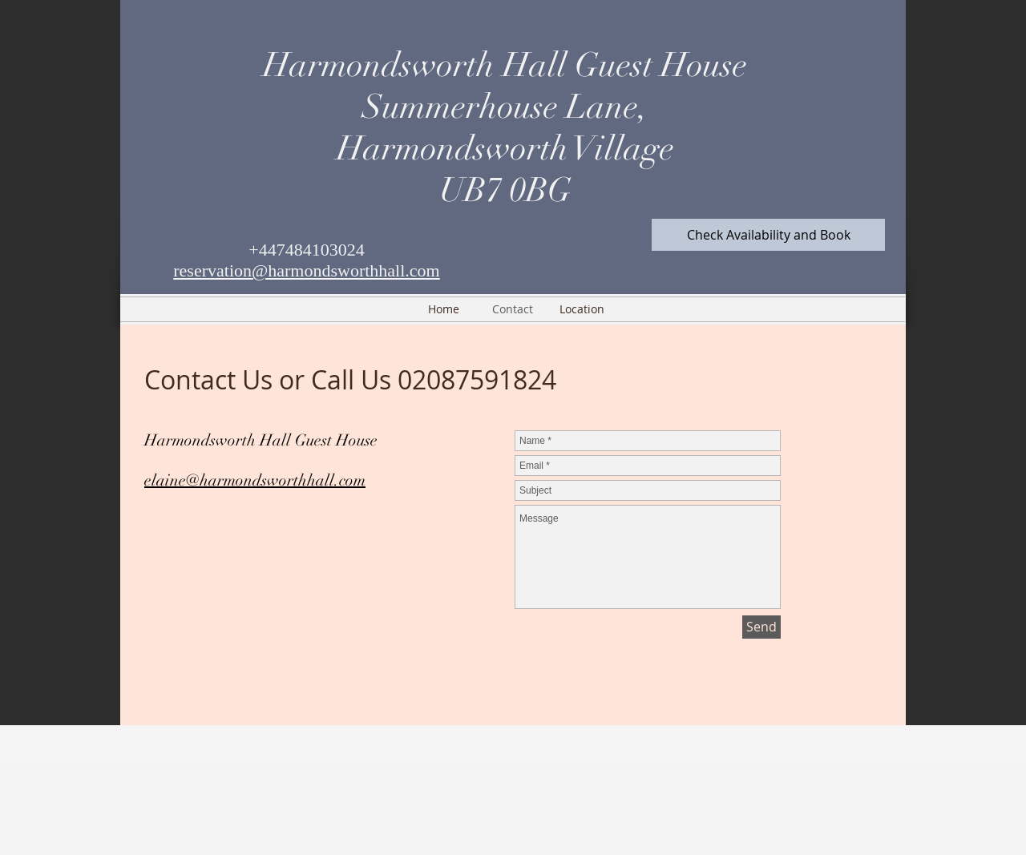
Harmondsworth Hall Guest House (505, 65)
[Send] (761, 627)
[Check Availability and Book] (768, 235)
